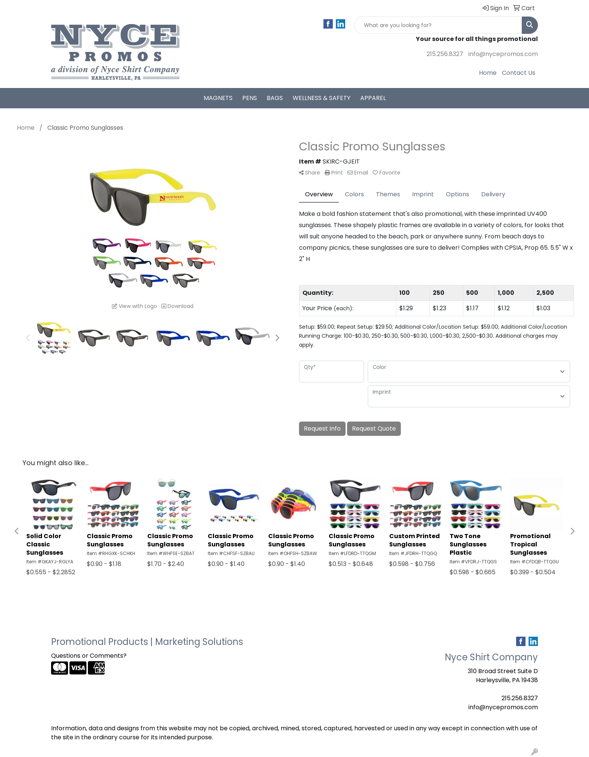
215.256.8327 (445, 54)
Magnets (218, 98)
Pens (249, 98)
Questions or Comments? (89, 655)
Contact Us (518, 72)
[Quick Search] (438, 25)
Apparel (373, 98)
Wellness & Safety (321, 98)
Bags (275, 98)
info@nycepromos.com (503, 54)
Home (488, 72)
